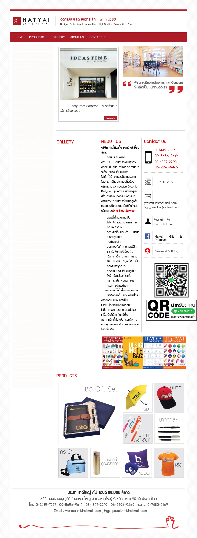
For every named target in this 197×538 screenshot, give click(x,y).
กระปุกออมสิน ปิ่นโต (27, 63)
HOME (20, 37)
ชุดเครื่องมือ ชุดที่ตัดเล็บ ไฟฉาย (32, 152)
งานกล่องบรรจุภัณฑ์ (26, 142)
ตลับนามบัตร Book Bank (29, 197)
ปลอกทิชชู (21, 245)
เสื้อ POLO (21, 336)
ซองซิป (19, 182)
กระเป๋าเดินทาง (24, 95)
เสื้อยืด (18, 328)
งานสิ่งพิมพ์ (21, 134)
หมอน (18, 352)
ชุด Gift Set (21, 162)
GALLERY (59, 37)
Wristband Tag (23, 384)
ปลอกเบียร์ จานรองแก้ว (28, 253)
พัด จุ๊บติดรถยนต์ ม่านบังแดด (31, 277)
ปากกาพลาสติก (24, 229)
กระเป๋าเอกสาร (23, 87)
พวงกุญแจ (21, 285)
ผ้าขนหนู (20, 261)
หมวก (18, 344)
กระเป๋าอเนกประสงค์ (27, 103)
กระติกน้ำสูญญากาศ (27, 55)
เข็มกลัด (20, 126)
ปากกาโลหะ (22, 237)
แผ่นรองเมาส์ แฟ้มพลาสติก (30, 269)
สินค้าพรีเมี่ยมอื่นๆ (25, 320)
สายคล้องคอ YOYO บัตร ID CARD (32, 311)
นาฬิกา (19, 205)
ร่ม (16, 293)
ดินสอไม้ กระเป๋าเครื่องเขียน (31, 189)
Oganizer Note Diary (27, 368)
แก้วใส (19, 118)
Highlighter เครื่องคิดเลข (29, 360)
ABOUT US (77, 37)
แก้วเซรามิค (22, 110)
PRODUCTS (38, 37)
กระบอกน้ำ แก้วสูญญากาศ (30, 47)
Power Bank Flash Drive (29, 376)
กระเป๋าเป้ (20, 79)
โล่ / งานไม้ (21, 301)
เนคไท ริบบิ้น (22, 213)
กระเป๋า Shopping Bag (28, 71)
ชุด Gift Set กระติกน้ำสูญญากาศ (32, 172)
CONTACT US (98, 37)
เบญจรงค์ (20, 221)
